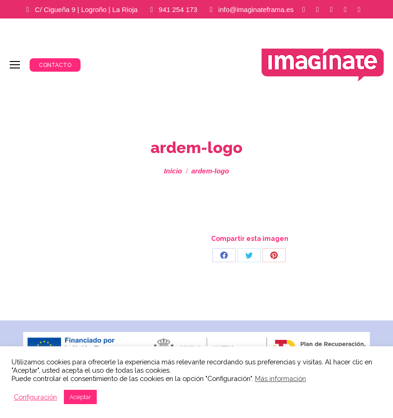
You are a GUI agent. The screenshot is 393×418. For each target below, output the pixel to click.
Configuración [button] (35, 397)
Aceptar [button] (80, 396)
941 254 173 (178, 9)
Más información (280, 378)
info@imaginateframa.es (256, 9)
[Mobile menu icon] (14, 64)
